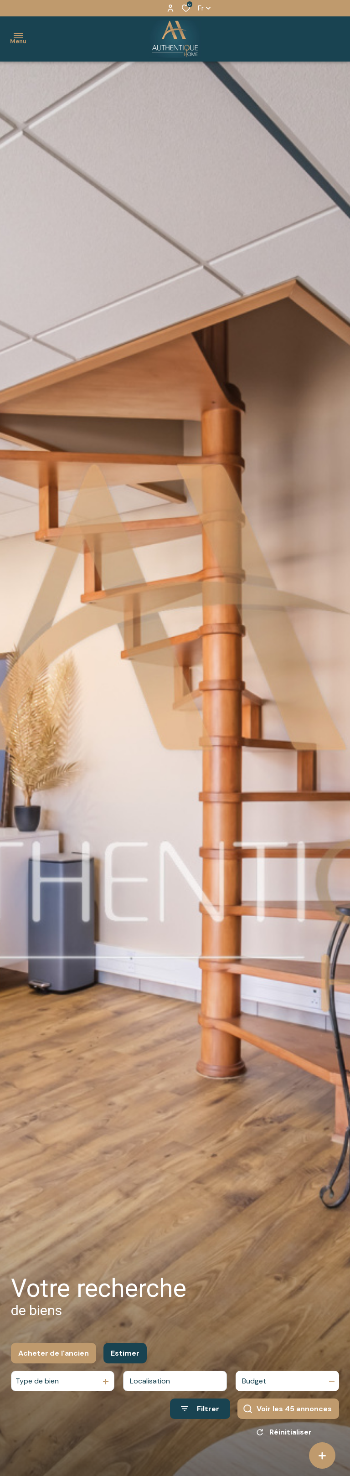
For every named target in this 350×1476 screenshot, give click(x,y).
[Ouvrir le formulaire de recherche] (200, 1409)
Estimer (125, 1353)
